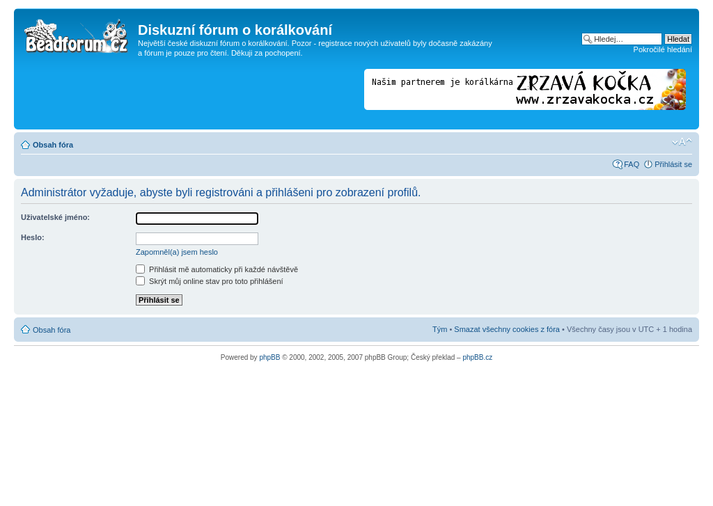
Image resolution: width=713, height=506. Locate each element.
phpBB (269, 357)
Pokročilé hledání (663, 49)
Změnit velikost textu (682, 142)
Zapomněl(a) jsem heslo (177, 252)
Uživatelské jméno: (55, 217)
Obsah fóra (53, 145)
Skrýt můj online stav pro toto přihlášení (209, 281)
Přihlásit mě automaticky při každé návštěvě (217, 269)
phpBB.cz (477, 357)
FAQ (631, 164)
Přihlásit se (673, 164)
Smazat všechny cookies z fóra (507, 329)
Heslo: (33, 237)
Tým (439, 329)
